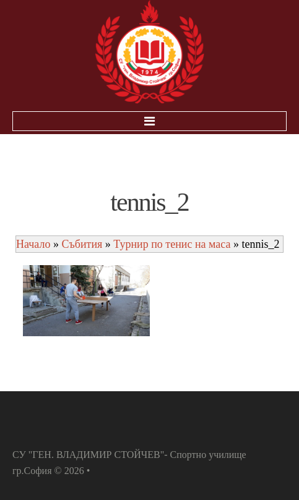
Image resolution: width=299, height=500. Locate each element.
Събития (81, 244)
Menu (149, 121)
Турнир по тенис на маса (171, 244)
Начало (33, 244)
